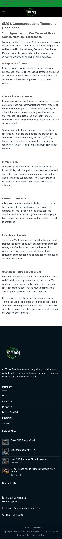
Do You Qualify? (10, 412)
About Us (7, 401)
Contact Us (8, 423)
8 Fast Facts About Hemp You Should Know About (33, 470)
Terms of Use (38, 535)
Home (5, 395)
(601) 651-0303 (15, 514)
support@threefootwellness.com (23, 508)
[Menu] (4, 12)
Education (7, 417)
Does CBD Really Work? (23, 440)
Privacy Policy (23, 535)
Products (7, 406)
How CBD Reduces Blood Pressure (29, 459)
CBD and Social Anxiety (23, 449)
